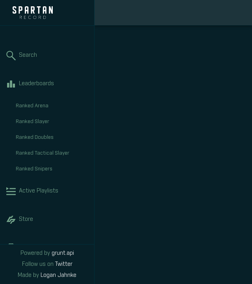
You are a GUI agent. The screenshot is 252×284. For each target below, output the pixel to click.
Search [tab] (47, 55)
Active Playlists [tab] (47, 191)
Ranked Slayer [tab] (51, 122)
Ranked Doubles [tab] (51, 138)
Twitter (63, 264)
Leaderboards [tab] (47, 84)
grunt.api (63, 253)
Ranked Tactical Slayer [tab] (51, 153)
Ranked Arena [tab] (51, 106)
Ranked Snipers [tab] (51, 169)
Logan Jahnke (58, 275)
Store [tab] (47, 220)
